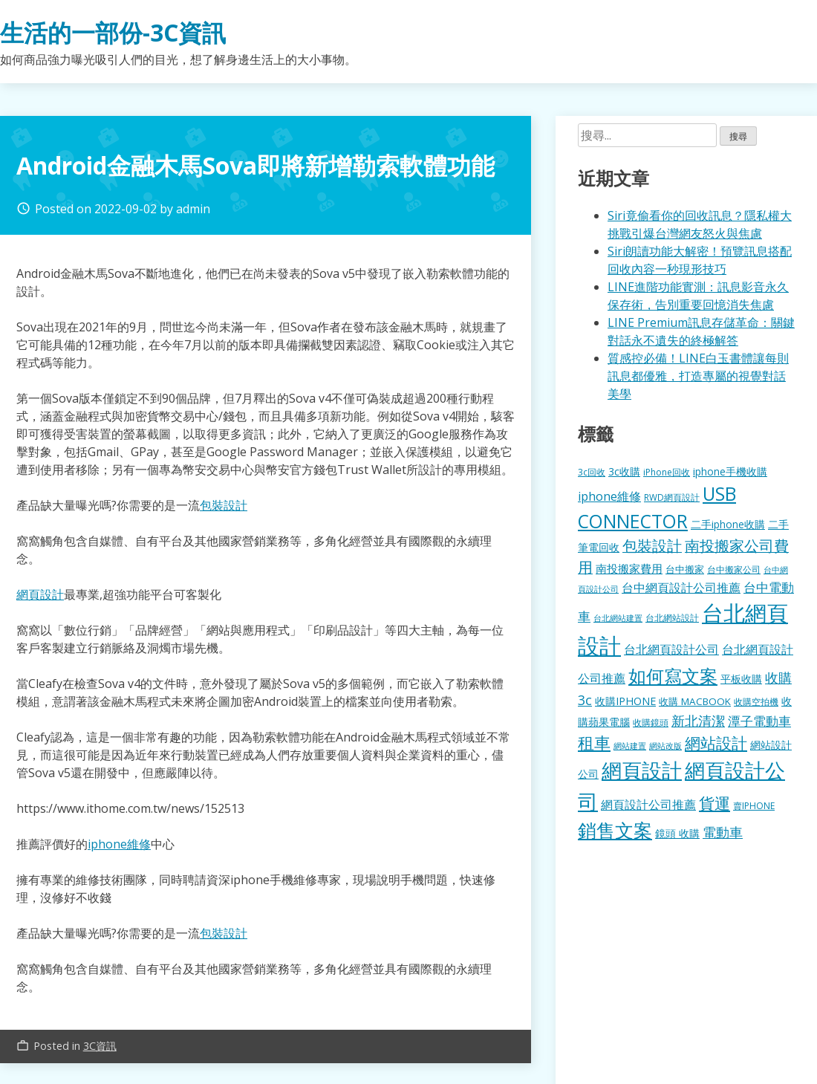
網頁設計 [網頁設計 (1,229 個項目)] (642, 770)
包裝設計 (223, 505)
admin (193, 209)
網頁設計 (40, 594)
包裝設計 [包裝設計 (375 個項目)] (652, 546)
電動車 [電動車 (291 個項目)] (723, 832)
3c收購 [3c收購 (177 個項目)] (624, 471)
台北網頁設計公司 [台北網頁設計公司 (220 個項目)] (671, 649)
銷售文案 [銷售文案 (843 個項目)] (615, 830)
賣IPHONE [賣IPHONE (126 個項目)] (754, 805)
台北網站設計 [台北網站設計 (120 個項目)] (672, 617)
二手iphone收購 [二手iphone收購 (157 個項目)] (728, 524)
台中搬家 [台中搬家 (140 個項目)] (684, 569)
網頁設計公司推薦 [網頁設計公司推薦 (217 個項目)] (648, 804)
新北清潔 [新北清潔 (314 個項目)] (698, 720)
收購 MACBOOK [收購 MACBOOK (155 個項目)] (695, 701)
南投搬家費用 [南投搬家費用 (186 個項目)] (629, 568)
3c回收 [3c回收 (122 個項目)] (591, 472)
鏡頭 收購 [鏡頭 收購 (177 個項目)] (677, 833)
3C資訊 (100, 1046)
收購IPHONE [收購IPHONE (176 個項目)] (625, 701)
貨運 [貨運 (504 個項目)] (714, 803)
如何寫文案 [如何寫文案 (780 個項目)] (672, 675)
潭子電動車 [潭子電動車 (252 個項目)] (759, 721)
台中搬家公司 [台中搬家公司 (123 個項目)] (734, 569)
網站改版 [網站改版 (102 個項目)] (665, 746)
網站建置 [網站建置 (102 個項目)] (629, 746)
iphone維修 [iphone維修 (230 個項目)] (609, 496)
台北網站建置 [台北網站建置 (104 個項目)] (617, 617)
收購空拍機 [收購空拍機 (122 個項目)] (756, 701)
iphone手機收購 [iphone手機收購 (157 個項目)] (730, 471)
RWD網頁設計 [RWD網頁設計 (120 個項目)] (672, 497)
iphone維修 (119, 844)
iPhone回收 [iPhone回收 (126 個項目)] (666, 472)
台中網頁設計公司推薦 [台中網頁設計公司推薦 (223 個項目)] (681, 588)
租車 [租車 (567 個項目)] (594, 742)
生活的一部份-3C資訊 (113, 32)
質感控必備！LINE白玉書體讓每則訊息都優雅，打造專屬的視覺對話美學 (698, 376)
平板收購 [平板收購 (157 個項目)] (741, 679)
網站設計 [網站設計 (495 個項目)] (716, 742)
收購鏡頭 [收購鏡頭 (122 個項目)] (650, 722)
